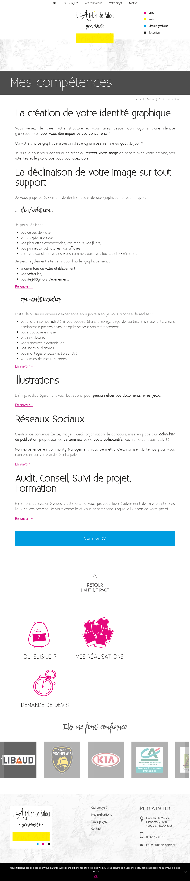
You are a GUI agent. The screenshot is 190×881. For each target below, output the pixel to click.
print (151, 13)
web (151, 19)
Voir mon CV (95, 538)
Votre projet (115, 3)
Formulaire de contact (160, 845)
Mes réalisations (93, 3)
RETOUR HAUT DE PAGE (95, 587)
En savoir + (24, 286)
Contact (133, 3)
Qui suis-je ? (71, 3)
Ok (95, 876)
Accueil (54, 3)
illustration (154, 33)
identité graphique (158, 26)
